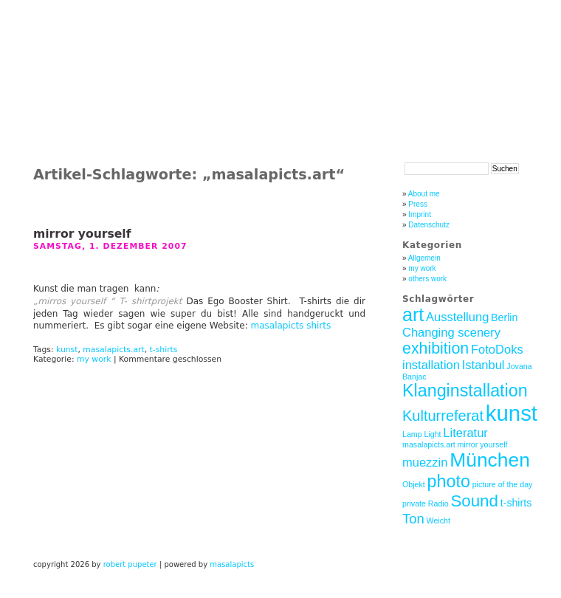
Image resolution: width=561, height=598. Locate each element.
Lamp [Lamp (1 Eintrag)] (412, 434)
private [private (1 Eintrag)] (414, 503)
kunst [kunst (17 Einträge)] (511, 413)
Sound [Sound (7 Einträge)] (474, 501)
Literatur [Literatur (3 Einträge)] (465, 432)
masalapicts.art (113, 349)
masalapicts (232, 564)
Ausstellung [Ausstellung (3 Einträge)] (457, 316)
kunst (67, 349)
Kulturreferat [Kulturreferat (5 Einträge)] (442, 416)
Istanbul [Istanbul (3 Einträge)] (483, 364)
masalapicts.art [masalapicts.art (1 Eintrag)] (428, 444)
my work (94, 359)
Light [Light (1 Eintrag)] (432, 434)
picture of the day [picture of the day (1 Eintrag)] (502, 484)
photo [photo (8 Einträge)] (448, 481)
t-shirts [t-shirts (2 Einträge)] (515, 503)
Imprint (419, 214)
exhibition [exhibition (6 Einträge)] (435, 348)
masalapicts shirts (291, 325)
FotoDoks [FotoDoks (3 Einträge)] (497, 349)
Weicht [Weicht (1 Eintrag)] (438, 520)
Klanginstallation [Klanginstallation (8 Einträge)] (465, 390)
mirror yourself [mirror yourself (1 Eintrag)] (482, 444)
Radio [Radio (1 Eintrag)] (438, 503)
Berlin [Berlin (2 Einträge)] (504, 317)
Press (417, 204)
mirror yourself (82, 234)
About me (424, 194)
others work (427, 279)
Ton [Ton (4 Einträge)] (413, 518)
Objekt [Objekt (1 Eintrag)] (413, 484)
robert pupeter (130, 564)
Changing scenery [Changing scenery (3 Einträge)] (451, 332)
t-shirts (164, 349)
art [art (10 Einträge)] (413, 314)
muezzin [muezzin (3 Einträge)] (424, 462)
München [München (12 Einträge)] (490, 460)
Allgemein (424, 258)
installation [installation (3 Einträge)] (431, 364)
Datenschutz (429, 225)
